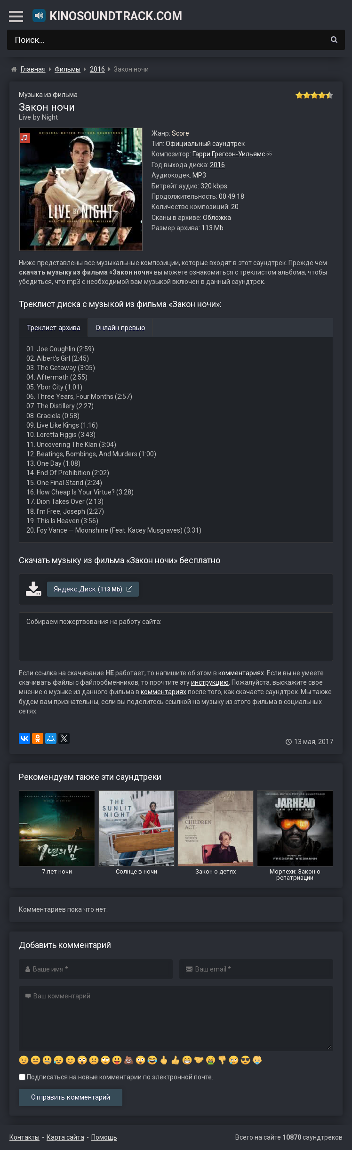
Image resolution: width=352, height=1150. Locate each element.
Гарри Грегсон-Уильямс (228, 154)
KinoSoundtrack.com (107, 15)
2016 (217, 165)
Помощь (104, 1137)
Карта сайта (65, 1137)
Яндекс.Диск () (93, 589)
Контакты (24, 1137)
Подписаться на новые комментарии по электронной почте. (116, 1077)
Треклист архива (53, 328)
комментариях (241, 673)
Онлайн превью (120, 328)
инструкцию (210, 682)
